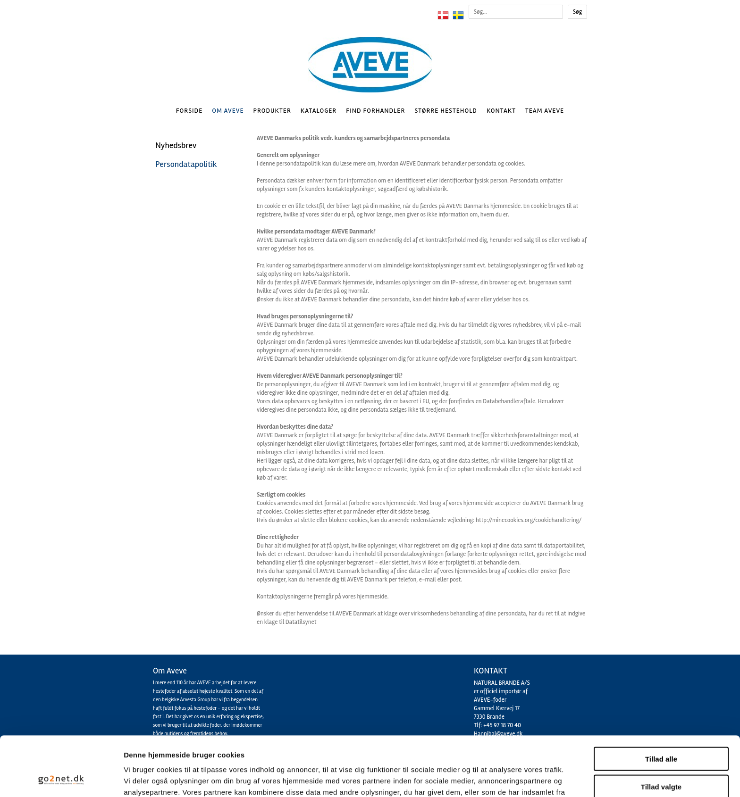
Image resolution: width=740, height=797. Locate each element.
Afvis (661, 758)
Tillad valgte (661, 731)
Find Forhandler (375, 111)
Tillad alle (661, 703)
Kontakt (501, 111)
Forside (189, 111)
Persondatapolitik (186, 164)
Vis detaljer (490, 778)
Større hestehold (445, 111)
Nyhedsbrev (175, 145)
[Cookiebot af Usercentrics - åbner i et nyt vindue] (61, 779)
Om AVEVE (228, 111)
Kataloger (318, 111)
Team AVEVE (544, 111)
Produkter (272, 111)
